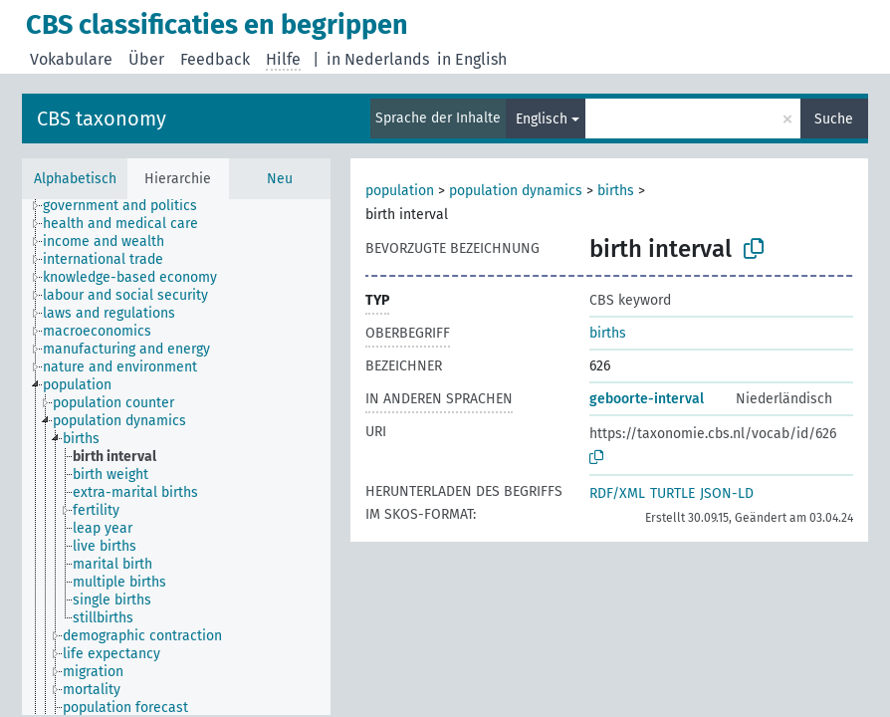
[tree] (176, 457)
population (399, 190)
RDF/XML (617, 493)
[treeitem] (128, 206)
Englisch (541, 119)
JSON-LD (727, 493)
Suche (833, 119)
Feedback (215, 59)
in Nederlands (378, 59)
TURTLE (672, 493)
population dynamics (515, 190)
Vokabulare (71, 59)
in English (472, 59)
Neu (280, 178)
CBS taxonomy (101, 118)
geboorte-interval (646, 398)
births (615, 190)
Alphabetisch (75, 178)
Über (146, 59)
